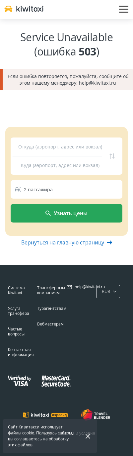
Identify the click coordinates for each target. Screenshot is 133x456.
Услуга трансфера (18, 311)
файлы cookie (21, 433)
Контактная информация (21, 352)
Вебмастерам (50, 324)
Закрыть (84, 436)
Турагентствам (51, 308)
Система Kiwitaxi (16, 290)
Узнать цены (66, 213)
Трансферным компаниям (51, 290)
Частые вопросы (16, 331)
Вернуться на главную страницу (66, 242)
